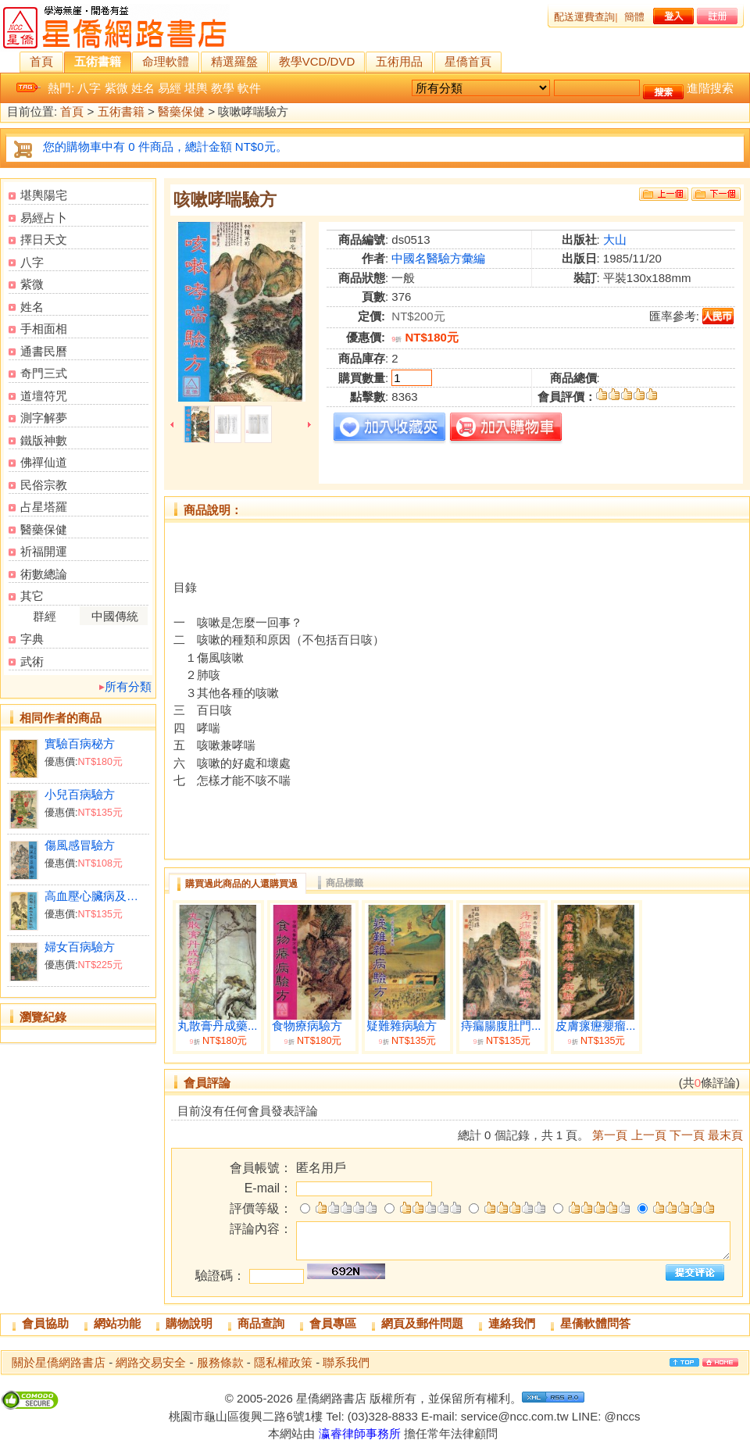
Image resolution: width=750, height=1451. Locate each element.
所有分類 (128, 686)
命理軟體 (165, 61)
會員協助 (45, 1323)
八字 (89, 88)
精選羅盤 (234, 61)
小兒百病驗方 (80, 794)
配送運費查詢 (584, 17)
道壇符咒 (43, 395)
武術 (32, 661)
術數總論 (43, 574)
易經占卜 (43, 217)
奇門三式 (43, 373)
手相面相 (43, 328)
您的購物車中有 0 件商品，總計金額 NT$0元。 (165, 146)
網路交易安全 (151, 1362)
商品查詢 (261, 1323)
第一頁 (609, 1135)
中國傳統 (114, 616)
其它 (32, 595)
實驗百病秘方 (80, 743)
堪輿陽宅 (43, 195)
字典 (32, 638)
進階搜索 (710, 88)
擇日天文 (43, 239)
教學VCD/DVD (317, 61)
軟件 (249, 88)
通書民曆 (43, 351)
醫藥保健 (181, 112)
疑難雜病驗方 (401, 1026)
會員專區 (332, 1323)
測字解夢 (43, 417)
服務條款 (220, 1362)
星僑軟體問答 (595, 1323)
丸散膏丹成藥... (217, 1026)
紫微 (116, 88)
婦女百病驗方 (80, 946)
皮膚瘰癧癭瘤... (595, 1026)
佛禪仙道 (43, 462)
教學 (222, 88)
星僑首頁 (468, 61)
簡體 (634, 17)
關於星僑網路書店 (58, 1362)
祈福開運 (43, 551)
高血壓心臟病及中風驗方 (96, 895)
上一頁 (648, 1135)
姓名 (143, 88)
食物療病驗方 (307, 1026)
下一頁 (687, 1135)
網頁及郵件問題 (422, 1323)
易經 (169, 88)
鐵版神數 (43, 440)
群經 (44, 616)
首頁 (41, 61)
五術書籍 (97, 61)
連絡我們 (511, 1323)
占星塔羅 (43, 506)
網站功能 (117, 1323)
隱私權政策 (283, 1362)
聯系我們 (346, 1362)
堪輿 (196, 88)
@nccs (622, 1416)
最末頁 (725, 1135)
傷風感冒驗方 (80, 845)
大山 (615, 239)
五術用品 (399, 61)
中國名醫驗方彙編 (438, 258)
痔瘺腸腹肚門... (501, 1026)
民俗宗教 (43, 484)
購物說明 (189, 1323)
